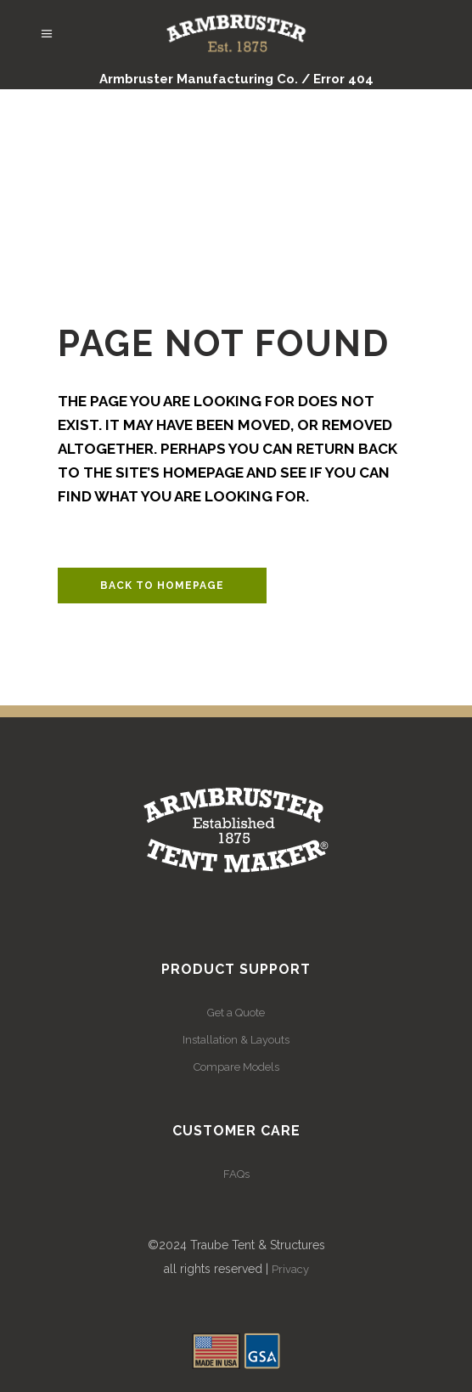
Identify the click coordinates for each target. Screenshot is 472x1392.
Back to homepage (162, 585)
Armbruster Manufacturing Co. (198, 79)
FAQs (236, 1174)
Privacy (290, 1269)
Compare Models (236, 1067)
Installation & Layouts (236, 1039)
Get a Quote (236, 1012)
